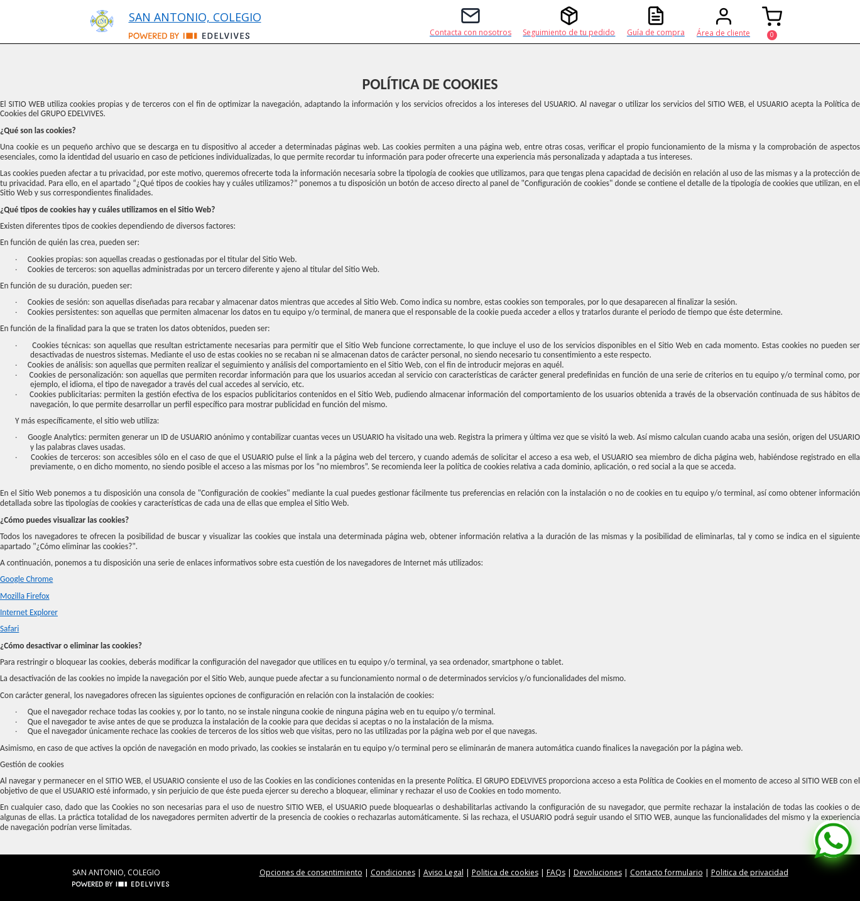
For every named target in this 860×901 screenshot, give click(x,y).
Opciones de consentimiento (310, 872)
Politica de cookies (505, 872)
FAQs (556, 872)
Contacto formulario (666, 872)
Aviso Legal (443, 872)
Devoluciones (598, 872)
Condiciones (393, 872)
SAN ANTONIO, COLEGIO (195, 17)
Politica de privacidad (749, 872)
